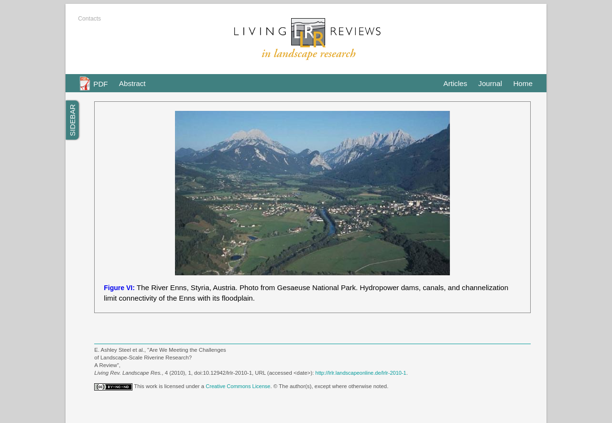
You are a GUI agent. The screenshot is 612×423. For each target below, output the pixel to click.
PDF (100, 83)
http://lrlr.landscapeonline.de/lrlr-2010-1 (361, 373)
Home (523, 83)
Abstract (132, 83)
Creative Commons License (238, 386)
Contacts (89, 18)
